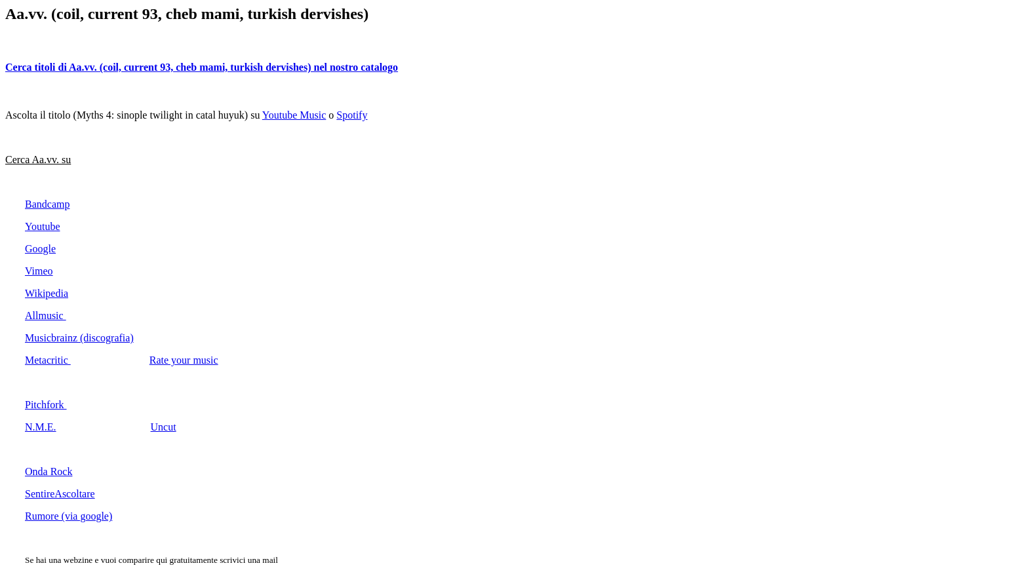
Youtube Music (294, 115)
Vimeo (39, 271)
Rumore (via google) (68, 516)
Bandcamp (47, 204)
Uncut (163, 426)
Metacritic (48, 360)
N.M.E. (40, 426)
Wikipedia (46, 293)
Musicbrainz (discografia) (79, 337)
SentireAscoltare (60, 493)
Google (40, 248)
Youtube (42, 226)
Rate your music (183, 360)
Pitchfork (46, 404)
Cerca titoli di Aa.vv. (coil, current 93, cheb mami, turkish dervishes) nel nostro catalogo (201, 67)
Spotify (351, 115)
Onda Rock (48, 471)
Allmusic (45, 315)
